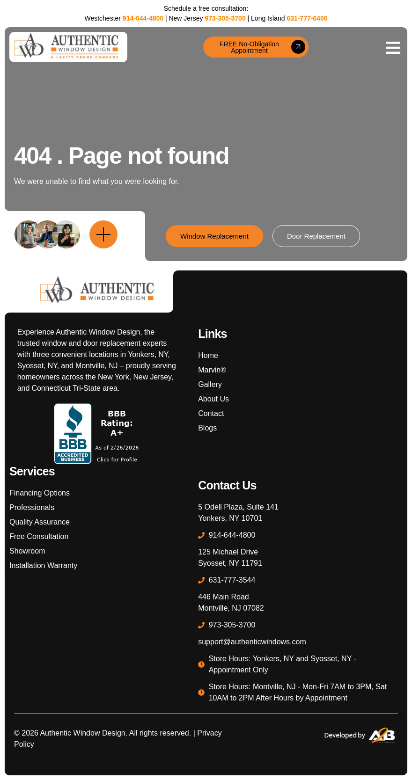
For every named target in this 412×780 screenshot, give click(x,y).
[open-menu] (393, 47)
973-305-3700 (225, 18)
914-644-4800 (143, 18)
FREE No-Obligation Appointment (262, 47)
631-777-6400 (307, 18)
